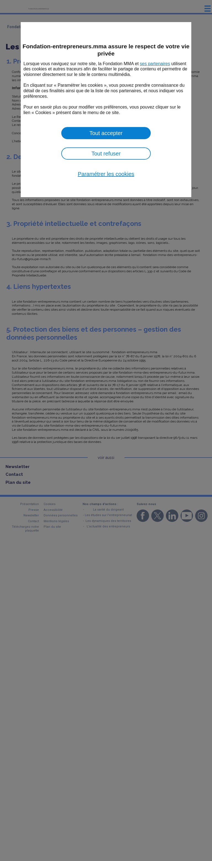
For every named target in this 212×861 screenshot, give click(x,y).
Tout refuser (106, 153)
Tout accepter (106, 133)
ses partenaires (155, 63)
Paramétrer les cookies (106, 174)
